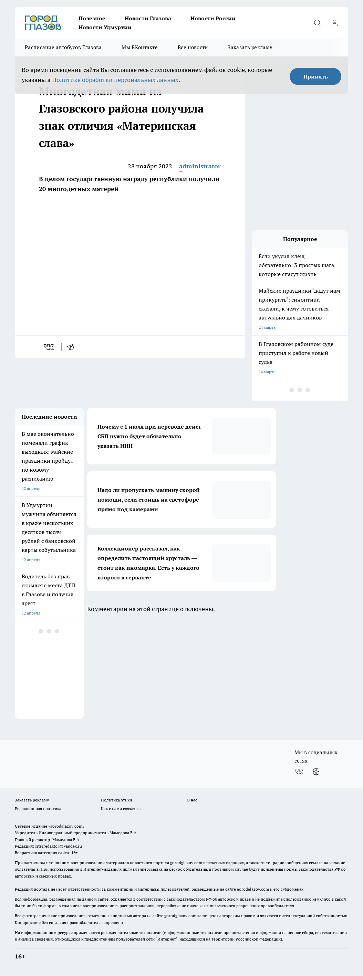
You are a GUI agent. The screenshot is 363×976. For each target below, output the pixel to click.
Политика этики (116, 799)
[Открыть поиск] (317, 23)
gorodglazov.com (186, 862)
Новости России (213, 18)
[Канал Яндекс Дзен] (316, 772)
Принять (315, 76)
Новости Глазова (148, 18)
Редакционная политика (38, 808)
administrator (200, 166)
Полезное (92, 18)
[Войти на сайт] (334, 23)
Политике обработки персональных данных (115, 80)
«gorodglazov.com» (66, 826)
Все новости (193, 47)
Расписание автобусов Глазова (63, 47)
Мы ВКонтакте (140, 47)
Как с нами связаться (121, 808)
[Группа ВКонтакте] (299, 772)
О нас (192, 799)
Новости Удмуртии (105, 27)
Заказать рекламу (250, 47)
